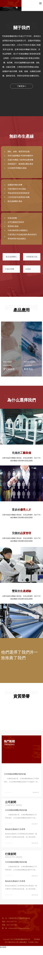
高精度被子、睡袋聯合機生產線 (20, 164)
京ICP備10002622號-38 (12, 942)
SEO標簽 (37, 939)
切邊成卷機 (12, 218)
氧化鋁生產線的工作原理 (15, 829)
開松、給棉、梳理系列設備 (18, 151)
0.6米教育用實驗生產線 (17, 168)
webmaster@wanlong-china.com (18, 928)
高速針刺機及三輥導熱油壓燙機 (20, 160)
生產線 (28, 269)
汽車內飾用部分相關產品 (18, 230)
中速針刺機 (9, 269)
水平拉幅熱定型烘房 (16, 222)
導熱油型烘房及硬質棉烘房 (18, 193)
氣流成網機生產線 (15, 201)
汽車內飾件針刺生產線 (17, 189)
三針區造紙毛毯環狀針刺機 (18, 197)
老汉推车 (3, 947)
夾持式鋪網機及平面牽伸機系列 (20, 156)
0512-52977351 (12, 921)
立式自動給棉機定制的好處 (15, 774)
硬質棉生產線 (13, 226)
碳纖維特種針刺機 (15, 185)
